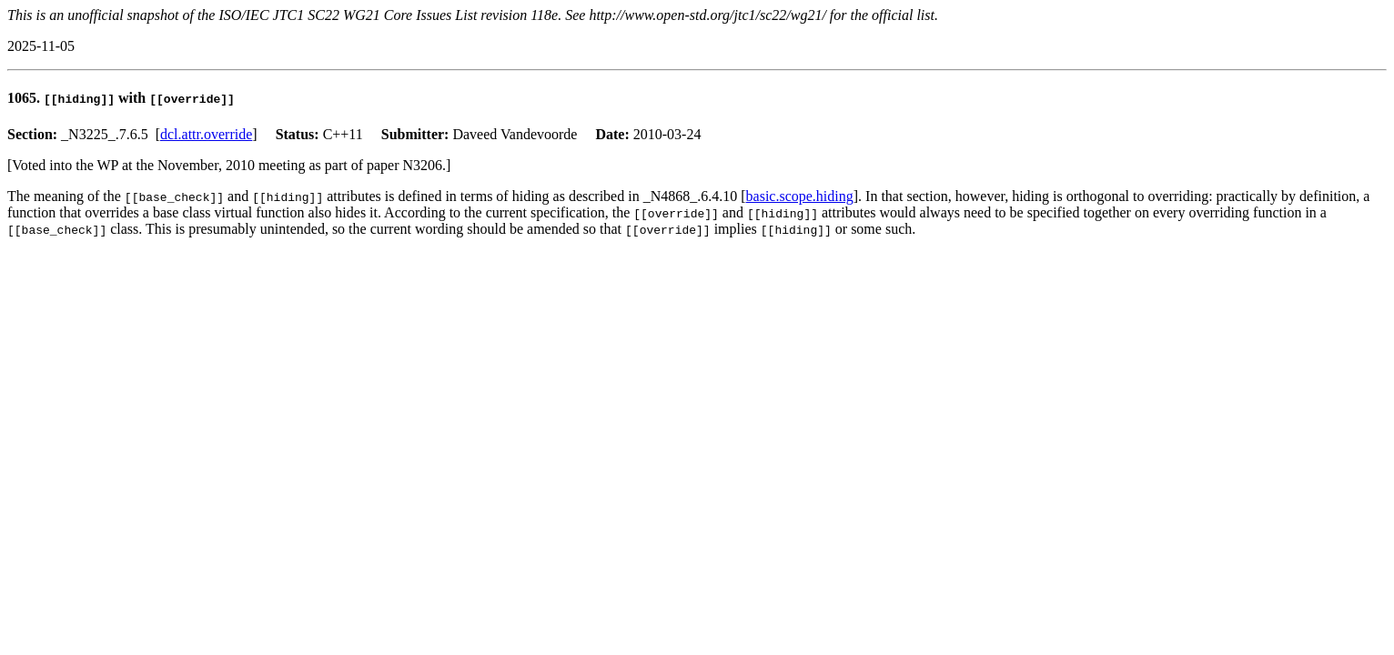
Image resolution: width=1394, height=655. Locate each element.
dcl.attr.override (206, 134)
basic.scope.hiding (800, 196)
